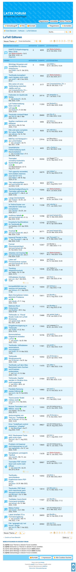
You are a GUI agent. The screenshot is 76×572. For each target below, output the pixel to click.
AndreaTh (17, 99)
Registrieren (43, 21)
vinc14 (13, 527)
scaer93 (14, 457)
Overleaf (12, 231)
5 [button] (64, 41)
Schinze (14, 290)
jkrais (13, 483)
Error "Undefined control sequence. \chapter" (18, 425)
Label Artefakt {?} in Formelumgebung (17, 516)
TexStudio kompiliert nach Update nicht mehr (18, 76)
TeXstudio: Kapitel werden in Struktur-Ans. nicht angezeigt (18, 380)
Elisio (15, 384)
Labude (13, 301)
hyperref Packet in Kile (18, 237)
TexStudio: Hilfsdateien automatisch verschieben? (18, 347)
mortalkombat (18, 154)
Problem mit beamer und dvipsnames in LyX (18, 445)
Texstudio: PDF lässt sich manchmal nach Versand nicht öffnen (17, 490)
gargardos (53, 95)
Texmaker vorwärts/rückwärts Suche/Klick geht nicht (17, 161)
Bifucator (14, 494)
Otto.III (13, 116)
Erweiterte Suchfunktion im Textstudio (18, 223)
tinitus (13, 125)
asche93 (17, 519)
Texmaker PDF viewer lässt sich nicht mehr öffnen (17, 464)
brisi (12, 439)
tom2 (13, 393)
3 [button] (59, 41)
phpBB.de (45, 566)
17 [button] (69, 41)
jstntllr (16, 340)
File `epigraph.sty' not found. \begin (17, 524)
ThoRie (13, 330)
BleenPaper (18, 428)
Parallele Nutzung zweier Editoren (16, 390)
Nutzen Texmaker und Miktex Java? (17, 407)
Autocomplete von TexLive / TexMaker (17, 416)
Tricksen (14, 200)
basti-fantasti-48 (17, 184)
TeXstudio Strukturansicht (15, 357)
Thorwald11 (18, 239)
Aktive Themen (65, 21)
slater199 (17, 468)
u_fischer (53, 147)
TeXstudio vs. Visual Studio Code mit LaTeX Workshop (18, 317)
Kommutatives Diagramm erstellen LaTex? (17, 336)
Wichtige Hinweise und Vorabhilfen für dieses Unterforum (18, 66)
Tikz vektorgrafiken (16, 182)
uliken (52, 365)
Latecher (14, 211)
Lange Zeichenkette (17, 198)
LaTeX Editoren (12, 37)
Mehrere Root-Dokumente (14, 307)
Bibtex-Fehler (14, 508)
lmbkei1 (14, 178)
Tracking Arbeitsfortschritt (16, 269)
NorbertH (14, 110)
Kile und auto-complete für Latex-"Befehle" (18, 131)
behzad (13, 503)
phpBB (32, 564)
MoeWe (52, 295)
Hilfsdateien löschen (17, 277)
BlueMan (14, 310)
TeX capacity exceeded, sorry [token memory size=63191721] (18, 173)
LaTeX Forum (15, 13)
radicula (14, 134)
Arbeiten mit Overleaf (17, 253)
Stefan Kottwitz (16, 53)
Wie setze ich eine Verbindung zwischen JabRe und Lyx (17, 86)
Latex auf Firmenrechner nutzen (17, 260)
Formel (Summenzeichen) (16, 245)
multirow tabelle (15, 215)
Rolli (51, 182)
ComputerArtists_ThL (18, 90)
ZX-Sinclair (15, 360)
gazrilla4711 (15, 193)
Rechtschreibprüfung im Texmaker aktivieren (18, 190)
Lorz (12, 279)
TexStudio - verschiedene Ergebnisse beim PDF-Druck (18, 478)
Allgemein (12, 57)
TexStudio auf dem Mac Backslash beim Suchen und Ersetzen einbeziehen (18, 368)
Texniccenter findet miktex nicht (16, 399)
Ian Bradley (41, 562)
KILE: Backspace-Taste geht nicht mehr (18, 436)
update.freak (15, 321)
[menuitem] (22, 25)
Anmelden (54, 21)
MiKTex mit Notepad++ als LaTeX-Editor (18, 140)
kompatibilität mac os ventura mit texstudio (17, 287)
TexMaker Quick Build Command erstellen (17, 500)
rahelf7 (13, 79)
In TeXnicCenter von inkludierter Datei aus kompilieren (17, 206)
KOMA (13, 70)
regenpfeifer (15, 448)
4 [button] (62, 41)
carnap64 (17, 143)
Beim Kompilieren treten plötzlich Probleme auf (18, 297)
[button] (51, 41)
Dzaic (51, 259)
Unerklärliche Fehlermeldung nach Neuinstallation (17, 149)
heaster (14, 510)
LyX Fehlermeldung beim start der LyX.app (16, 106)
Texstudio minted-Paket (18, 115)
